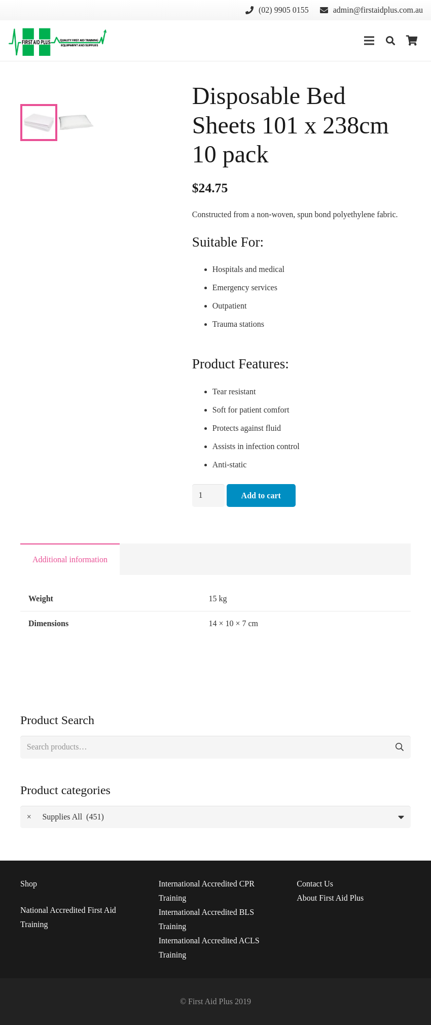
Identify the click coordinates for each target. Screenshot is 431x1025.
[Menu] (369, 40)
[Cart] (412, 40)
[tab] (70, 559)
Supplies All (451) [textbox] (65, 817)
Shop (28, 883)
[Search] (390, 40)
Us (315, 883)
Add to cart (261, 495)
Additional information (69, 559)
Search (399, 747)
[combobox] (215, 817)
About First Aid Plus (330, 898)
